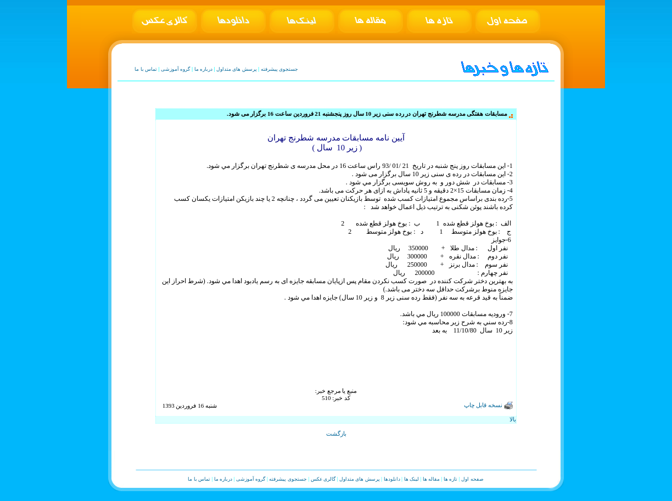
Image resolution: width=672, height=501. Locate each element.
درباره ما (203, 69)
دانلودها (392, 479)
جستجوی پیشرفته (279, 69)
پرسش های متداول (236, 69)
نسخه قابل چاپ (488, 405)
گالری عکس (323, 479)
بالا (512, 419)
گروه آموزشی (175, 69)
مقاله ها (431, 479)
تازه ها (450, 479)
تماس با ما (146, 69)
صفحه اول (472, 479)
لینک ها (411, 479)
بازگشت (336, 433)
